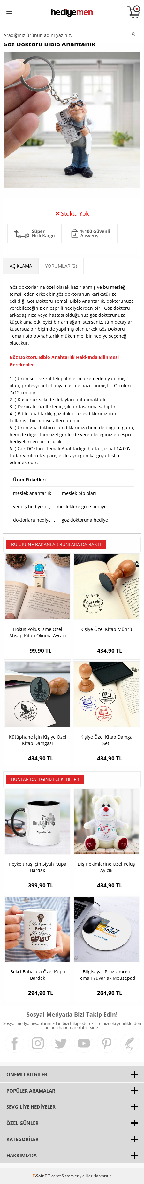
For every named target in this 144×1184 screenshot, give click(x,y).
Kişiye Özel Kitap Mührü (106, 629)
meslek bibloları (79, 493)
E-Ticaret (53, 1176)
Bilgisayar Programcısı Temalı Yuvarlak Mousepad (106, 975)
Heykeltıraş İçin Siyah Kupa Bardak (37, 867)
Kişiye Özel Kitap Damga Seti (106, 740)
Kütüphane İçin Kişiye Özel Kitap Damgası (37, 740)
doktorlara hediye (32, 520)
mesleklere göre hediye (82, 507)
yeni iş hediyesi (29, 507)
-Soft (39, 1176)
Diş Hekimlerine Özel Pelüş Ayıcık (106, 867)
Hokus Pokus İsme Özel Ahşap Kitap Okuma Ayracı (37, 632)
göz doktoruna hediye (85, 520)
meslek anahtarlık (32, 493)
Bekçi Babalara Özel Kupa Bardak (37, 975)
